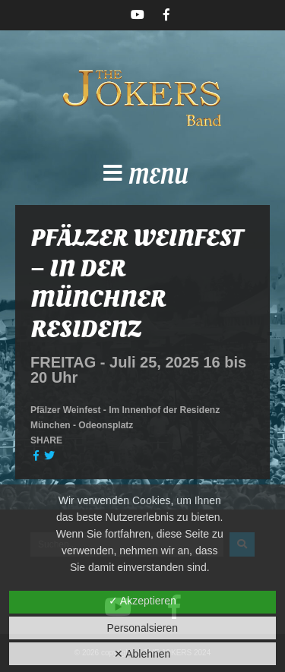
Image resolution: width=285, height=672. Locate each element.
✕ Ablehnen (142, 654)
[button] (142, 178)
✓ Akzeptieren (142, 601)
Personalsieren (142, 628)
